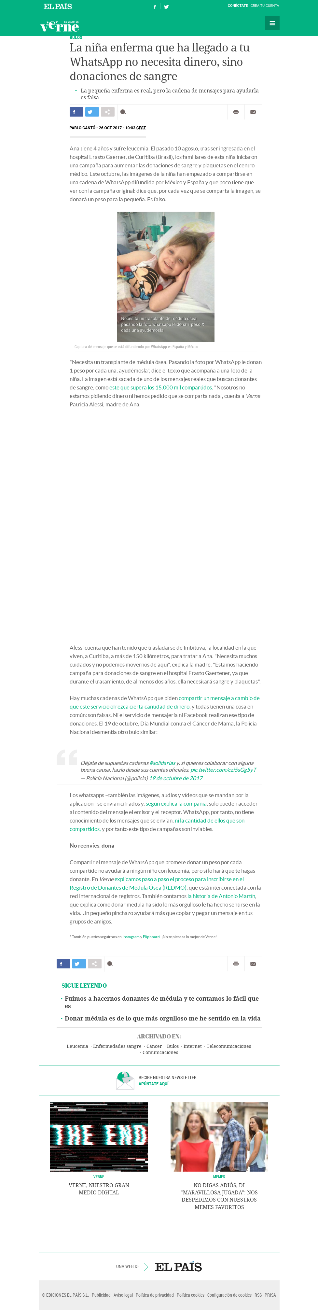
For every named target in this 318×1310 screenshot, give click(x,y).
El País (59, 6)
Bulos (76, 37)
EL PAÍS (178, 1266)
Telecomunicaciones (229, 1046)
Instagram (131, 937)
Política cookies (190, 1295)
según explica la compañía (176, 803)
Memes (219, 1176)
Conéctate (238, 6)
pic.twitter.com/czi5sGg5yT (223, 770)
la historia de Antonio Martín (221, 896)
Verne (59, 26)
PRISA (270, 1295)
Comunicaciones (160, 1052)
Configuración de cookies (229, 1295)
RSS (258, 1295)
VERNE (98, 1176)
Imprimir (236, 112)
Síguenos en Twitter (166, 6)
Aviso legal (123, 1295)
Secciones (272, 23)
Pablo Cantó (83, 128)
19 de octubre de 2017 (175, 778)
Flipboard (151, 937)
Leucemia (77, 1046)
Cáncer (154, 1046)
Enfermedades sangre (117, 1046)
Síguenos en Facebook (154, 6)
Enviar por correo (253, 112)
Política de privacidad (155, 1295)
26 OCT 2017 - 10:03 (122, 128)
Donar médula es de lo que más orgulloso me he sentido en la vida (163, 1018)
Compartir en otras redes (108, 112)
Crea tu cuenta (265, 6)
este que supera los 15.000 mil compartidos (160, 387)
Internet (193, 1046)
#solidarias (162, 763)
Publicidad (101, 1295)
